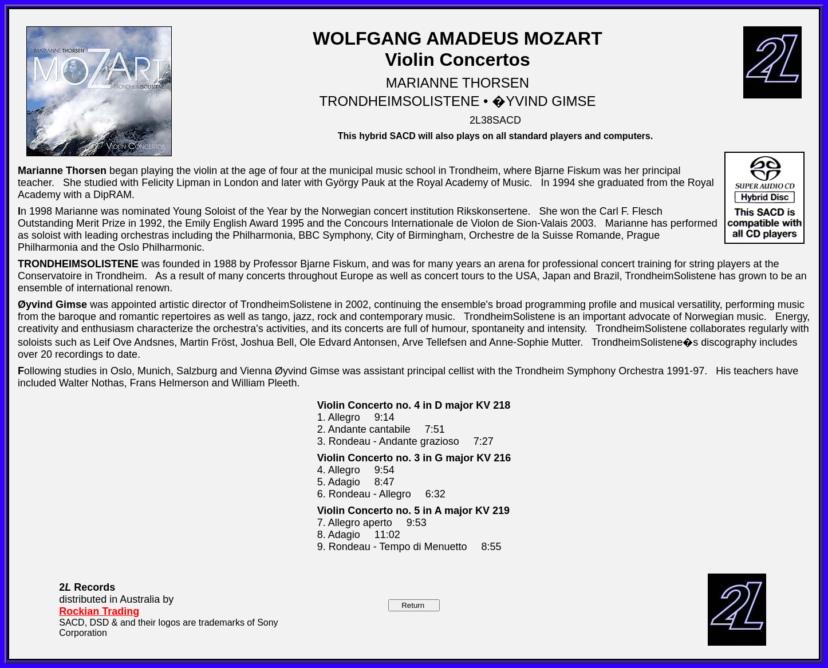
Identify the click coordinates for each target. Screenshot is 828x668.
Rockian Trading (99, 611)
